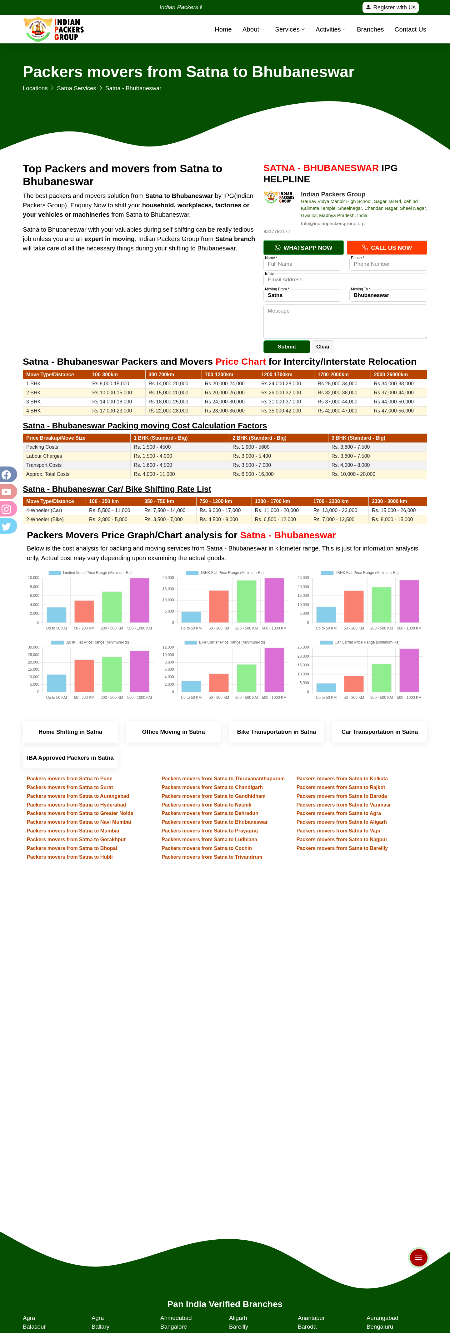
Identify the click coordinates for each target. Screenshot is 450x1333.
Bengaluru (380, 1326)
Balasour (34, 1326)
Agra (29, 1318)
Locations (35, 88)
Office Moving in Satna (173, 731)
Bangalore (173, 1326)
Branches (370, 29)
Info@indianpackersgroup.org (333, 223)
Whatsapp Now (303, 247)
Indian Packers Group (333, 194)
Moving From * (277, 289)
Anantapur (311, 1318)
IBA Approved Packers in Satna (70, 757)
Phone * (357, 258)
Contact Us (410, 29)
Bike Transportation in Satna (276, 731)
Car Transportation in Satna (380, 731)
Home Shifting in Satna (70, 731)
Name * (271, 258)
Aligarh (238, 1318)
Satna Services (76, 88)
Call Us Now (387, 247)
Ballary (100, 1326)
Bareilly (238, 1326)
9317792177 (276, 231)
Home (223, 29)
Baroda (307, 1326)
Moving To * (360, 289)
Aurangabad (382, 1318)
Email (269, 273)
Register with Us (391, 7)
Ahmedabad (176, 1318)
